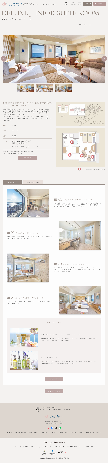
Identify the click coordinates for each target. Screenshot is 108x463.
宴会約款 (52, 432)
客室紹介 (85, 25)
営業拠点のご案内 (72, 447)
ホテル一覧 (18, 447)
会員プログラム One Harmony (31, 447)
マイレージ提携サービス (86, 447)
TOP (80, 25)
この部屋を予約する (27, 158)
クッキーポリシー (34, 432)
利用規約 (9, 432)
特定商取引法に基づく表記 (93, 432)
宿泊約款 (44, 432)
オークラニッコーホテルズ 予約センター (53, 447)
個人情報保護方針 (20, 432)
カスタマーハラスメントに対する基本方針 (70, 432)
